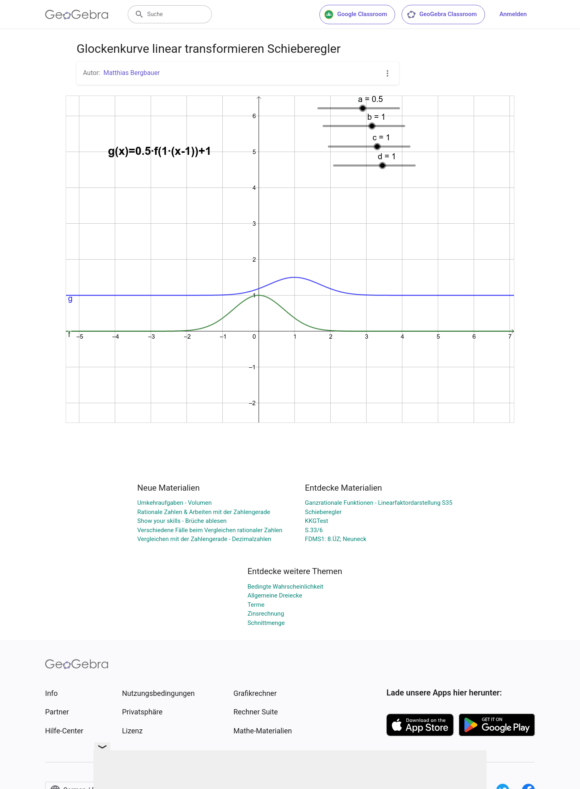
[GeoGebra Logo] (76, 14)
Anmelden (513, 14)
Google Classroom (355, 14)
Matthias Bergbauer (132, 73)
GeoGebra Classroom (441, 14)
